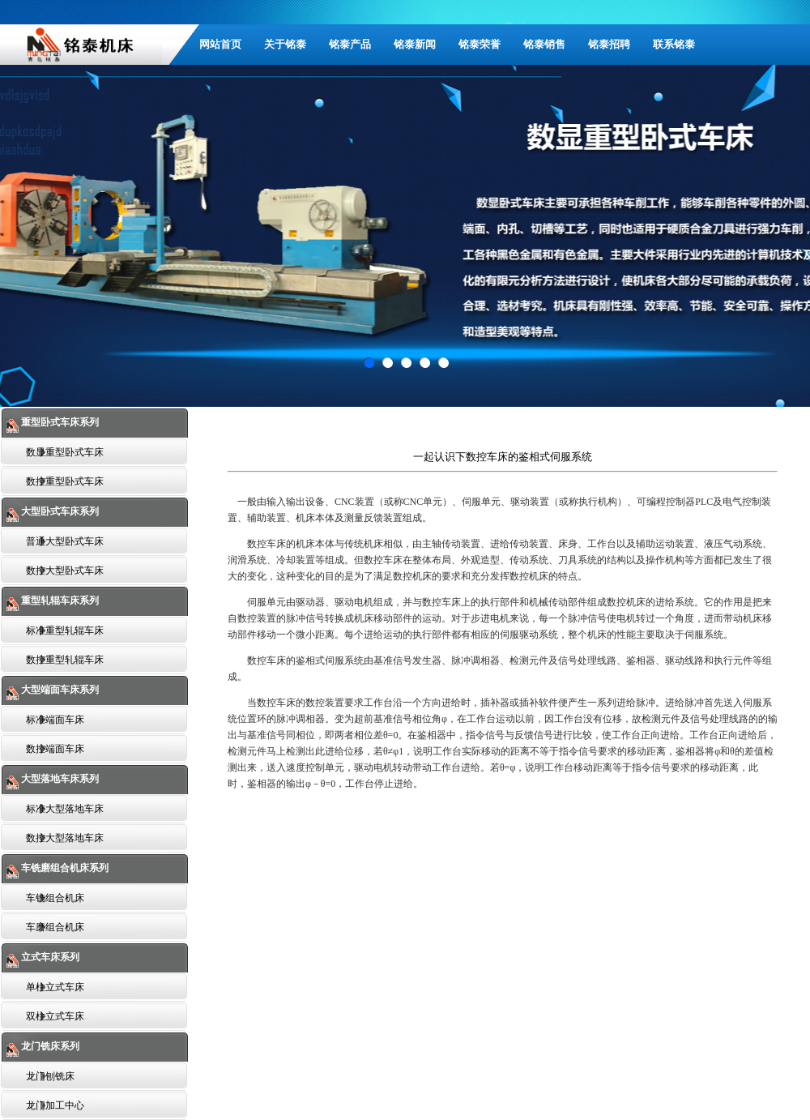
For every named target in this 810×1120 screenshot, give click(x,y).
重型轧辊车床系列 (59, 600)
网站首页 (220, 44)
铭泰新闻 (415, 44)
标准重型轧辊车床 (65, 630)
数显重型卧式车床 (65, 452)
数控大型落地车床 (65, 838)
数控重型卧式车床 (65, 481)
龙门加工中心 (55, 1105)
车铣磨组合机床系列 (64, 868)
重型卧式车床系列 (59, 422)
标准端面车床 (55, 719)
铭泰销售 (544, 44)
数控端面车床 (55, 749)
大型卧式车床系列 (59, 511)
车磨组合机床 (55, 927)
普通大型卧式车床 (65, 541)
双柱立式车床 (55, 1016)
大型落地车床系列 (59, 778)
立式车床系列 (49, 957)
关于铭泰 (285, 44)
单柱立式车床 (55, 987)
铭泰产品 (350, 44)
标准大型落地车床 (65, 808)
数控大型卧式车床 (65, 570)
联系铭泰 (674, 44)
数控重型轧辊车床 (65, 659)
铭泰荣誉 (479, 44)
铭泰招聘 (609, 44)
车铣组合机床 (55, 898)
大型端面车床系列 (59, 689)
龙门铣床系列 (49, 1046)
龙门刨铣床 (50, 1076)
